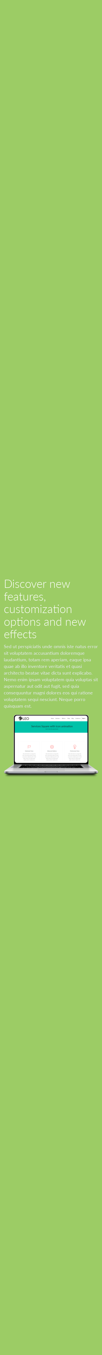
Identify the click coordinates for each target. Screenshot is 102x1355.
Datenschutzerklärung (23, 1254)
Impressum (13, 1260)
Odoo (47, 1337)
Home (9, 1247)
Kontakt (11, 1284)
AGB (8, 1267)
